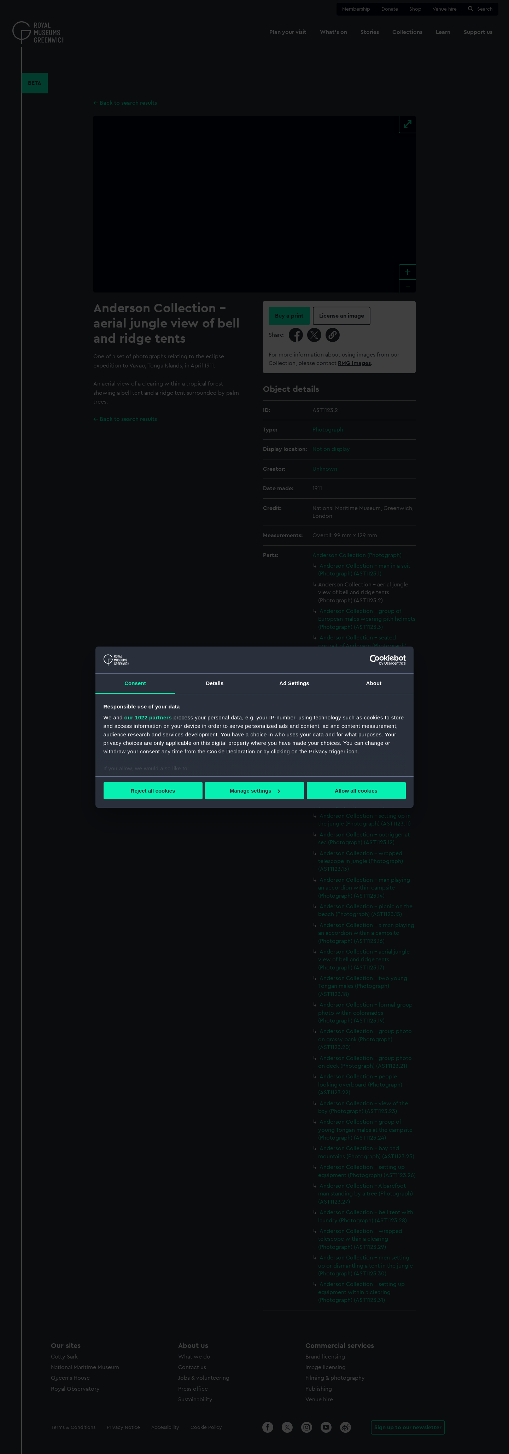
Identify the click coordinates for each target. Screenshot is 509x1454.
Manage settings (255, 791)
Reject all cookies (153, 791)
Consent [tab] (135, 683)
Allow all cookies (356, 791)
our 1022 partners (148, 717)
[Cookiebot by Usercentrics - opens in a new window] (375, 660)
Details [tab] (215, 683)
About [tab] (374, 683)
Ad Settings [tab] (294, 683)
